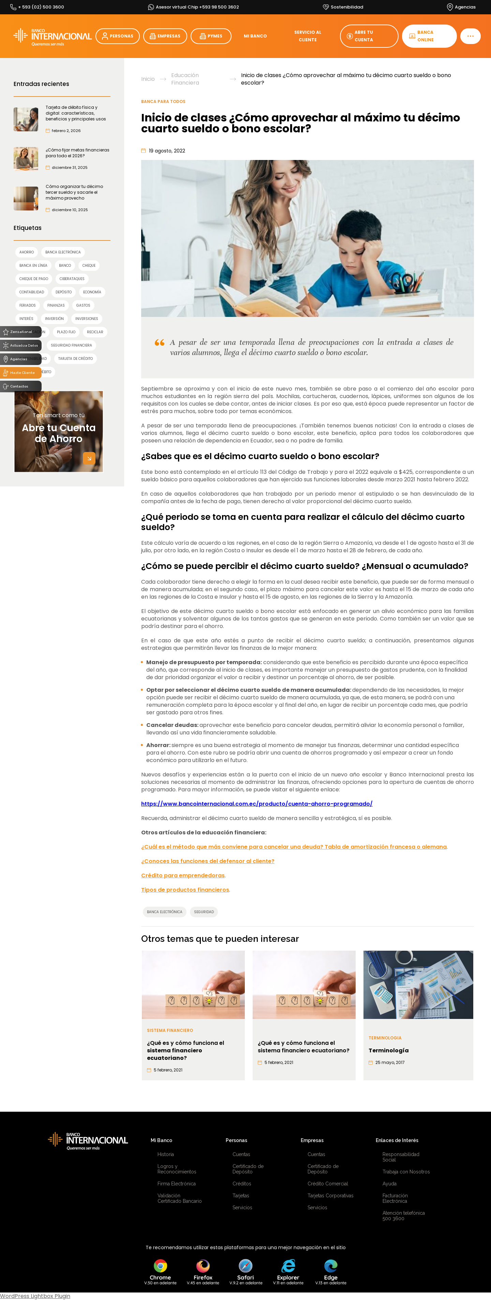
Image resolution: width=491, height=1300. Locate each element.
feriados (27, 305)
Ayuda (390, 1183)
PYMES (211, 36)
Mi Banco (161, 1140)
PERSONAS (117, 36)
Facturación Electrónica (395, 1198)
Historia (166, 1154)
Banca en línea (33, 265)
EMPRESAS (165, 36)
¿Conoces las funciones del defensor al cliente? (207, 861)
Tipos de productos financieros (185, 890)
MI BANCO (255, 36)
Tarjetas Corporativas (331, 1195)
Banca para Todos (163, 101)
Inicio (148, 79)
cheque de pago (33, 278)
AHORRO (26, 252)
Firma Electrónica (177, 1183)
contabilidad (31, 292)
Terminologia (385, 1038)
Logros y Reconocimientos (177, 1169)
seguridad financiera (71, 345)
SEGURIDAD (204, 912)
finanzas (56, 305)
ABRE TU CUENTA (360, 36)
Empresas (312, 1140)
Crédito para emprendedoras (183, 875)
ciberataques (72, 278)
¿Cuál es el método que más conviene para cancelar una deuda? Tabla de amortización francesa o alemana (294, 847)
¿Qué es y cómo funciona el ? (185, 1050)
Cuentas (241, 1154)
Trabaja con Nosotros (406, 1171)
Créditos (242, 1183)
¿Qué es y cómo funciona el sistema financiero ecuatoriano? (303, 1046)
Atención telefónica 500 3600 (404, 1215)
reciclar (95, 332)
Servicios (242, 1207)
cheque (89, 265)
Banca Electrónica (63, 252)
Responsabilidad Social (401, 1157)
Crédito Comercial (328, 1183)
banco (65, 265)
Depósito (64, 292)
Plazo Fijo (66, 332)
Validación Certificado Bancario (180, 1198)
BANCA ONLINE (421, 36)
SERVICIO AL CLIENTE (307, 36)
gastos (83, 305)
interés (26, 318)
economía (92, 292)
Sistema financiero (170, 1030)
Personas (236, 1140)
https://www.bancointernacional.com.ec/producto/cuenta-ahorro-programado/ (257, 804)
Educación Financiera (185, 79)
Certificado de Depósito (248, 1169)
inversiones (86, 318)
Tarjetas (241, 1195)
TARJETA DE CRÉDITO (75, 358)
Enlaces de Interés (397, 1140)
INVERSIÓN (54, 318)
